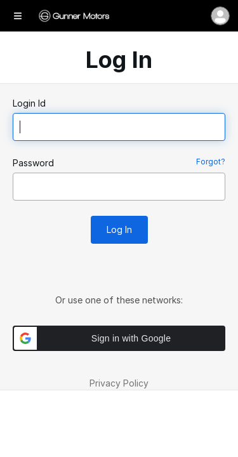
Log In (119, 229)
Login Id (29, 103)
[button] (119, 338)
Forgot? (210, 161)
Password (33, 162)
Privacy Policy (119, 383)
